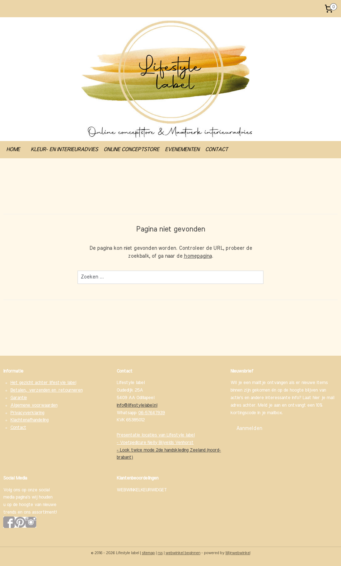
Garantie (18, 398)
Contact (18, 427)
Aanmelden (249, 428)
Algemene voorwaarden (33, 405)
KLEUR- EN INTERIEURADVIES (64, 149)
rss (160, 553)
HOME (13, 149)
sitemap (148, 553)
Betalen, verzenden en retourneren (46, 390)
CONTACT (216, 149)
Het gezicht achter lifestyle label (43, 382)
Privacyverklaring (27, 413)
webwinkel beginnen (182, 553)
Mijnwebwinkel (237, 553)
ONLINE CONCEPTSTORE (131, 149)
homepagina (198, 256)
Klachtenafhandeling (29, 420)
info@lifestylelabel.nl (137, 405)
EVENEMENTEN (182, 149)
